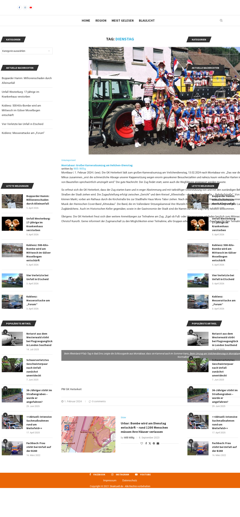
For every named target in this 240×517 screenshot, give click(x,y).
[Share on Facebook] (146, 449)
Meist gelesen (123, 26)
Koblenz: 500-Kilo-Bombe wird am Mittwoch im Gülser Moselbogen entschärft (207, 116)
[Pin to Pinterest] (154, 449)
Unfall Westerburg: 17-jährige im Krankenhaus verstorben (224, 246)
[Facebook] (19, 10)
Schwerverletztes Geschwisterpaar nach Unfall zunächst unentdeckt (223, 395)
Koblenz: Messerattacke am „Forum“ (208, 139)
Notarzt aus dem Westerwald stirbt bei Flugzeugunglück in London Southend (224, 364)
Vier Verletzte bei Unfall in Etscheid (208, 130)
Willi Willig (79, 174)
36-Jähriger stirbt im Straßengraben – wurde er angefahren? (225, 424)
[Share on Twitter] (150, 449)
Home (86, 26)
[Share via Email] (158, 449)
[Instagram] (25, 10)
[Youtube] (30, 10)
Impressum (109, 509)
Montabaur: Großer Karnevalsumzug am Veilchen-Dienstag (97, 171)
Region (100, 26)
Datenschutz (129, 509)
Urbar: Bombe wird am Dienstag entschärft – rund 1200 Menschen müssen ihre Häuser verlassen (144, 433)
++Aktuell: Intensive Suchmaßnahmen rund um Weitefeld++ (225, 451)
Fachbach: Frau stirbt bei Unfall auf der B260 (224, 476)
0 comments (97, 407)
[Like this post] (141, 449)
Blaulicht (147, 26)
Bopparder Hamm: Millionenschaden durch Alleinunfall (223, 222)
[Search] (221, 26)
